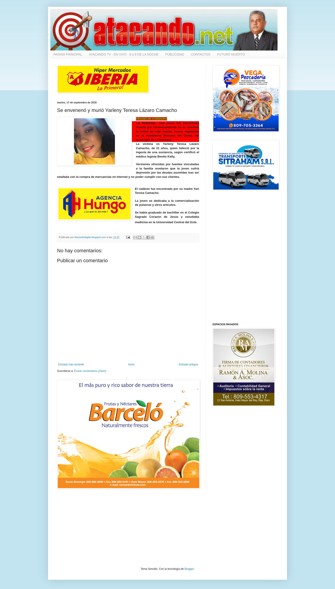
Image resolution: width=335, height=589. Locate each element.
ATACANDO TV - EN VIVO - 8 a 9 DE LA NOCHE (123, 54)
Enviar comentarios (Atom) (90, 371)
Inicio (131, 364)
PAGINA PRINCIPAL (67, 54)
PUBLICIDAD (174, 54)
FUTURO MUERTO (231, 54)
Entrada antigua (188, 364)
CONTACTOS (201, 54)
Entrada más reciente (71, 364)
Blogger (189, 568)
